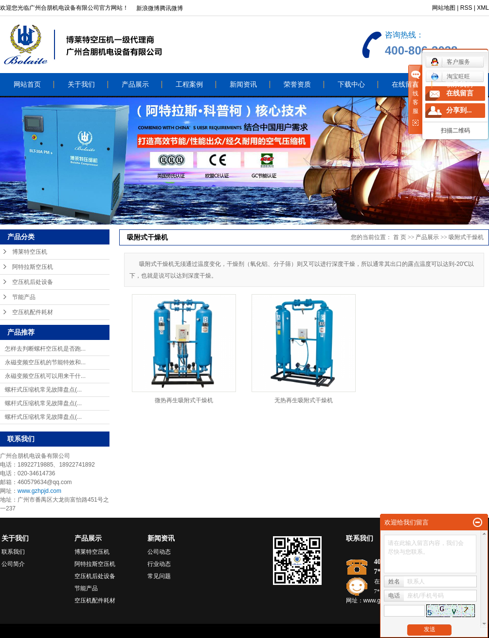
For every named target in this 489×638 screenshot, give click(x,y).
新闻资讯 (243, 84)
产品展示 (135, 84)
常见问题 (159, 576)
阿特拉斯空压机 (32, 266)
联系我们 (459, 84)
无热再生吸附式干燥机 (303, 400)
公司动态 (159, 551)
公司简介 (13, 564)
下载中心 (351, 84)
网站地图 (443, 7)
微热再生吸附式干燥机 (184, 400)
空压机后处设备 (32, 282)
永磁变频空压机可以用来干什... (45, 376)
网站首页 (27, 84)
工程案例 (189, 84)
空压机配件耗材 (32, 312)
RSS (466, 7)
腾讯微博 (171, 8)
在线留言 (405, 84)
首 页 (399, 237)
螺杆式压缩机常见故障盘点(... (43, 389)
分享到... (459, 110)
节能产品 (24, 297)
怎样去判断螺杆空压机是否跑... (45, 348)
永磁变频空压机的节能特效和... (45, 362)
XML (483, 7)
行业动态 (159, 564)
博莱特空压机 (29, 251)
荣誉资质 (297, 84)
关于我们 (81, 84)
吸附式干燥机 (466, 237)
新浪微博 (148, 8)
